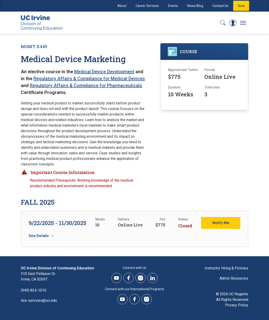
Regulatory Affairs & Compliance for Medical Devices (89, 78)
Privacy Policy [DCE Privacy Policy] (236, 305)
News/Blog (195, 6)
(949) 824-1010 (33, 290)
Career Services (147, 6)
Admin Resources (234, 278)
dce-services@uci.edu (39, 300)
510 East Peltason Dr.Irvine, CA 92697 (38, 276)
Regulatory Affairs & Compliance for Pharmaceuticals (86, 85)
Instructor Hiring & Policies (226, 268)
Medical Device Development (104, 71)
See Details (39, 236)
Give (241, 6)
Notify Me (220, 223)
